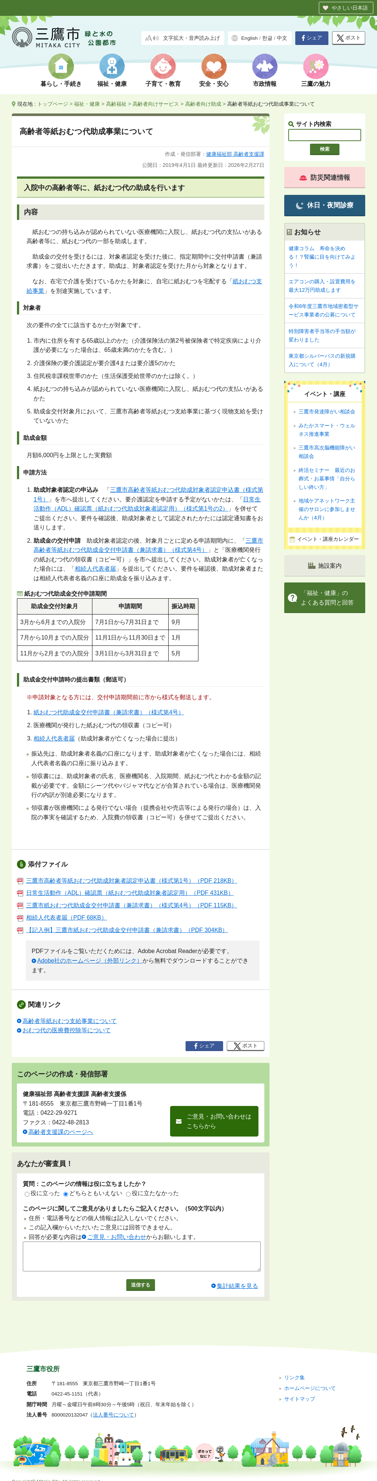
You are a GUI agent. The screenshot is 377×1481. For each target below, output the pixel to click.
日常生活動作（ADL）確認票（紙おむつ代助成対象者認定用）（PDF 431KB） (125, 893)
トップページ (52, 104)
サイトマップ (299, 1389)
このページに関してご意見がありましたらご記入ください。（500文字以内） (125, 1208)
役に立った (42, 1193)
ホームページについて (310, 1379)
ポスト (349, 38)
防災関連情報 (324, 177)
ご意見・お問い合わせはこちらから (219, 1121)
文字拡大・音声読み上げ (191, 38)
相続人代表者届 (95, 569)
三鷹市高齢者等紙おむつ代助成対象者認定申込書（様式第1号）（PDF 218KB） (127, 881)
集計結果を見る (237, 1291)
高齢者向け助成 (203, 104)
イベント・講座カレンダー (328, 539)
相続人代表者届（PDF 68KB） (62, 917)
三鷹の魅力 (316, 84)
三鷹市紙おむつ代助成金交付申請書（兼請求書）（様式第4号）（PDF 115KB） (127, 905)
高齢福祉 (116, 104)
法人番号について (113, 1405)
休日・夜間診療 (324, 205)
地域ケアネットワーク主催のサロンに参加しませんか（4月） (327, 509)
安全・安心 (214, 84)
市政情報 (264, 84)
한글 (267, 38)
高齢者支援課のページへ (60, 1132)
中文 (282, 38)
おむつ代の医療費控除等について (66, 1030)
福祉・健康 (112, 84)
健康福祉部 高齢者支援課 (235, 154)
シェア (312, 38)
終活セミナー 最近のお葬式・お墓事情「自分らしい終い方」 (327, 478)
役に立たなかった (152, 1193)
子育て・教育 (163, 84)
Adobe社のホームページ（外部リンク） (89, 960)
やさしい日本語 (350, 8)
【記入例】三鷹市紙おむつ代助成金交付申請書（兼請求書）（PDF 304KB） (122, 930)
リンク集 (294, 1368)
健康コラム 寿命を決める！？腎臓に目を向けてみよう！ (322, 256)
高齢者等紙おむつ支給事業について (69, 1021)
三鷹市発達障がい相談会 (327, 411)
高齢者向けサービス (156, 104)
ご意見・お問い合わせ (116, 1237)
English (249, 38)
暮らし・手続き (61, 84)
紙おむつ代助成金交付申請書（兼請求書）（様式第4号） (109, 712)
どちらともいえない (92, 1193)
